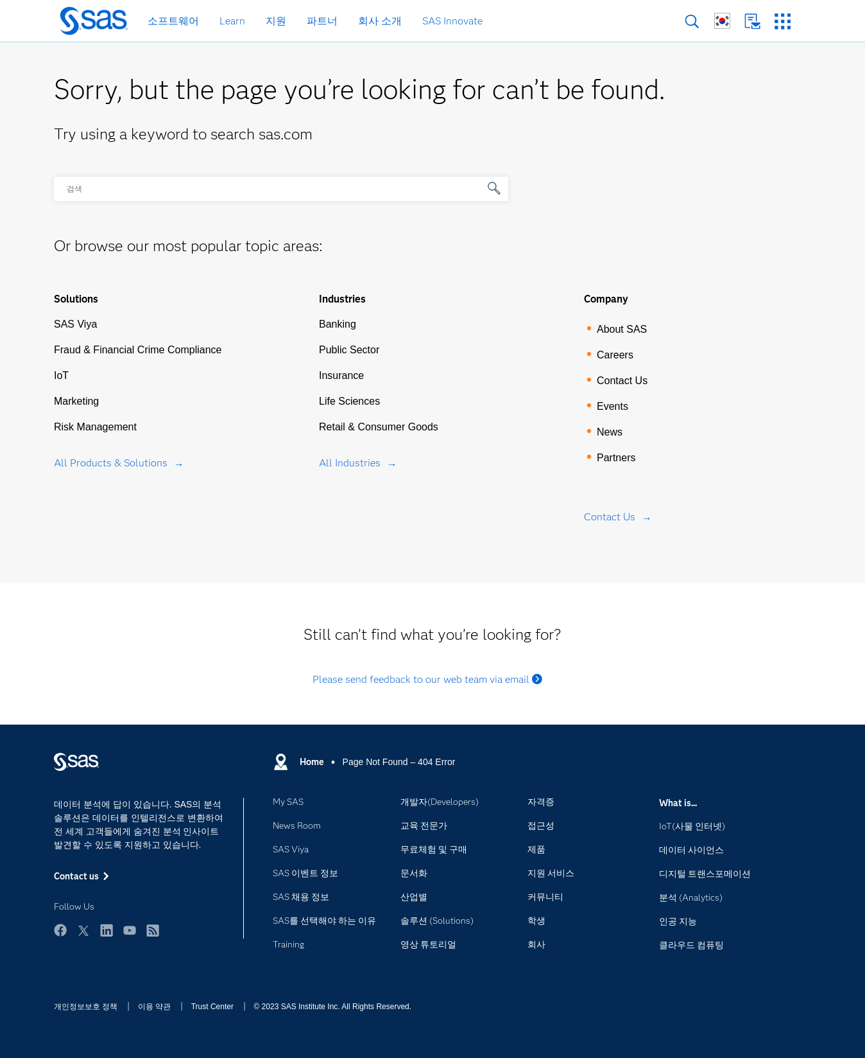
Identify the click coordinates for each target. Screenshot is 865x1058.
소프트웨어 (173, 21)
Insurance (341, 375)
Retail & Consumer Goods (378, 426)
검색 (692, 21)
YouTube (129, 930)
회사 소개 (380, 21)
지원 (276, 21)
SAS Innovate (452, 21)
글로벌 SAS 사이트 (722, 21)
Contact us (752, 21)
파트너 (322, 21)
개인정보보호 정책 (85, 1006)
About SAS (622, 329)
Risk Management (95, 426)
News (609, 432)
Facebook (60, 930)
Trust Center (212, 1006)
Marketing (76, 401)
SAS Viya (75, 324)
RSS (152, 930)
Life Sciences (349, 401)
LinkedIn (106, 930)
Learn (232, 21)
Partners (616, 457)
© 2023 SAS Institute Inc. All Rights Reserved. (332, 1006)
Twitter (83, 930)
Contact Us (622, 380)
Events (612, 406)
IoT (61, 375)
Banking (337, 324)
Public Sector (349, 349)
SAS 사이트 (783, 21)
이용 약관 (154, 1006)
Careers (615, 354)
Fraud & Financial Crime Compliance (137, 349)
